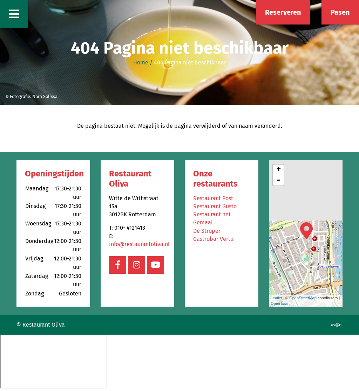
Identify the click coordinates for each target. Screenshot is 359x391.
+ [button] (278, 170)
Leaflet (276, 298)
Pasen (340, 12)
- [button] (278, 180)
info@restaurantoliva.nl (139, 244)
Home (140, 62)
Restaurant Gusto (215, 206)
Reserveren (283, 12)
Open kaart (280, 303)
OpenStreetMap (303, 298)
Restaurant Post (213, 198)
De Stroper (207, 231)
